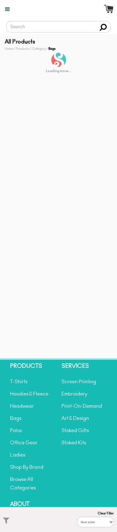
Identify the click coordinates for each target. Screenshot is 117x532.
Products (22, 48)
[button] (5, 9)
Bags (16, 418)
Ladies (17, 454)
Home (9, 48)
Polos (16, 430)
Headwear (22, 406)
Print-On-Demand (81, 406)
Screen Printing (78, 381)
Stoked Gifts (75, 430)
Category (39, 48)
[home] (61, 14)
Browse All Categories (23, 483)
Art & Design (75, 418)
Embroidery (74, 393)
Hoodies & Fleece (29, 393)
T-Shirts (18, 381)
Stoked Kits (73, 442)
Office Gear (23, 442)
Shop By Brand (26, 467)
